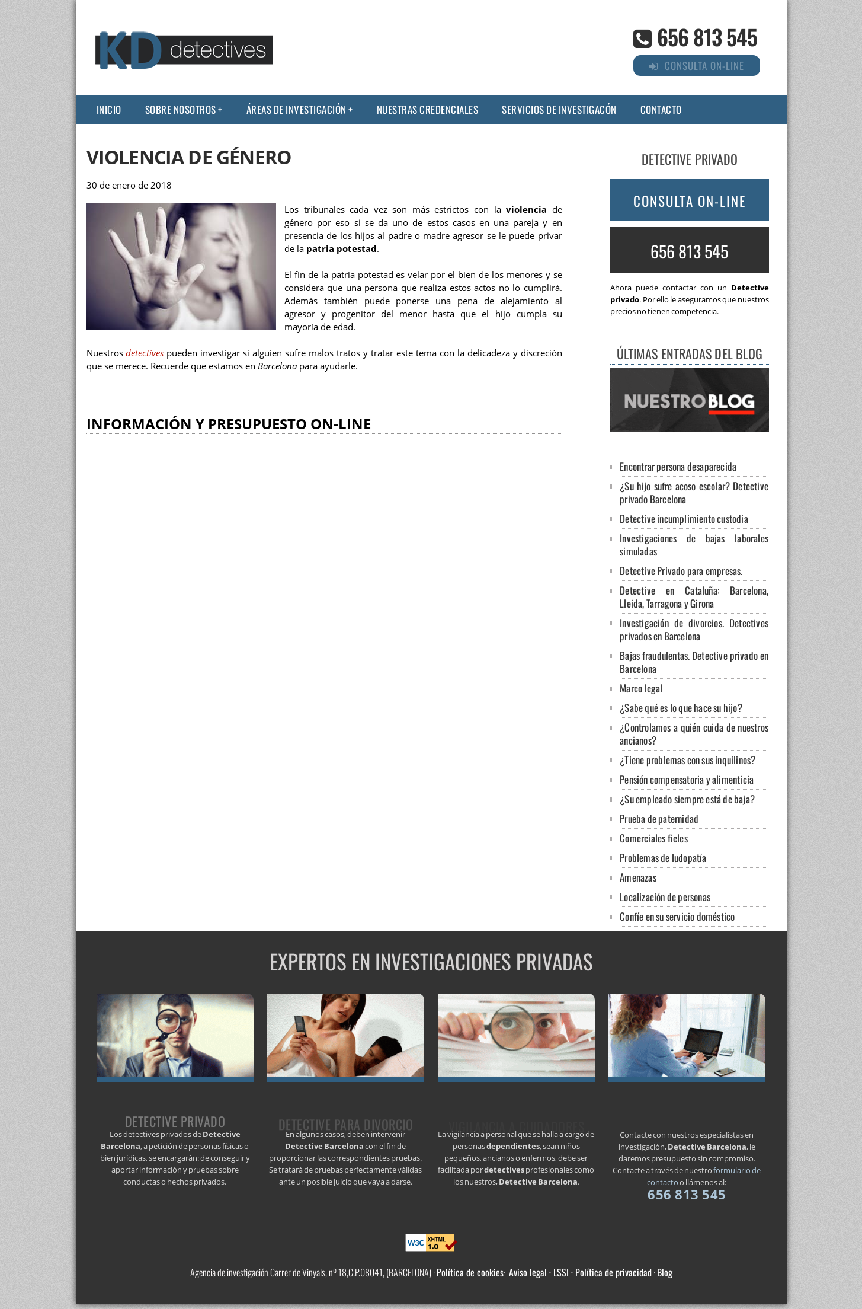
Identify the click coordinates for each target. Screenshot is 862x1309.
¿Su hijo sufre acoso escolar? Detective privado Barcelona (694, 492)
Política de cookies (470, 1272)
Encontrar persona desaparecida (678, 466)
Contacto (661, 109)
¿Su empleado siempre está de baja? (687, 798)
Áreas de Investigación (296, 109)
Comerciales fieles (654, 838)
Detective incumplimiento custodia (684, 518)
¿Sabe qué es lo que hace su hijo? (681, 707)
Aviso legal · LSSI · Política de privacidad (580, 1272)
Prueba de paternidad (659, 818)
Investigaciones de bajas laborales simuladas (694, 544)
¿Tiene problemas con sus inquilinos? (687, 759)
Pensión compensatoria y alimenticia (687, 779)
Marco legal (641, 688)
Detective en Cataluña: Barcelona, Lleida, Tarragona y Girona (694, 597)
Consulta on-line (689, 201)
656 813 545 (707, 36)
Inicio (109, 109)
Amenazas (638, 877)
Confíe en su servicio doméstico (677, 916)
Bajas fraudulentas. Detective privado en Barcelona (694, 662)
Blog (664, 1272)
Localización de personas (665, 896)
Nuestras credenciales (428, 109)
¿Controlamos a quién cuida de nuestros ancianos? (694, 734)
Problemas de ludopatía (663, 857)
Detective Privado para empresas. (681, 570)
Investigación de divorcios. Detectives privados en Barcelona (694, 629)
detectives (145, 353)
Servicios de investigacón (559, 109)
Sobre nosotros (180, 109)
